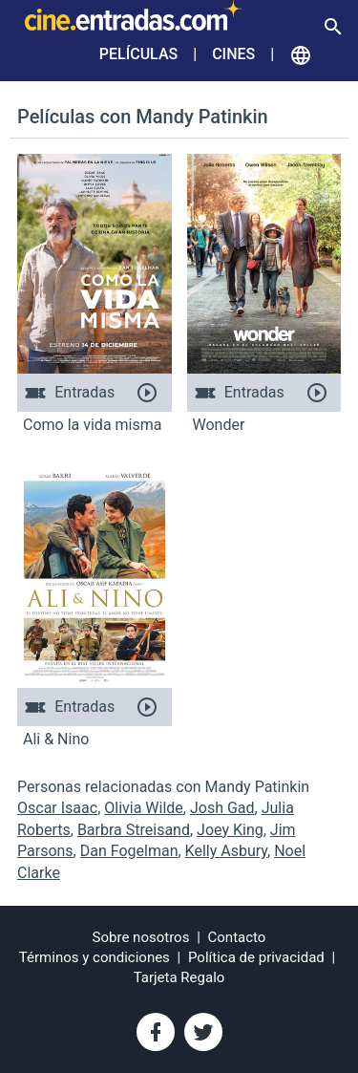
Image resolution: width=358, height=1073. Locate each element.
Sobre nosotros (141, 937)
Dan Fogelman (129, 851)
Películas (138, 54)
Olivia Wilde (143, 808)
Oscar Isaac (57, 808)
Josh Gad (222, 808)
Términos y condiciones (94, 957)
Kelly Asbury (226, 851)
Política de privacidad (256, 957)
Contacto (237, 937)
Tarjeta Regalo (179, 977)
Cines (233, 54)
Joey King (230, 830)
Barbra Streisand (133, 830)
